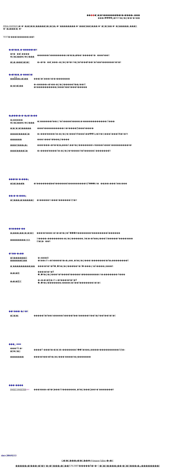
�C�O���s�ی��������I (141, 466)
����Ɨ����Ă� (20, 134)
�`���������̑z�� (22, 266)
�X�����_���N (126, 26)
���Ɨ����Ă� (19, 151)
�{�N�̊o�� (16, 86)
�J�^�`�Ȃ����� (20, 128)
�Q (18, 351)
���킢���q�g (19, 145)
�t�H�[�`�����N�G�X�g (40, 26)
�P (11, 351)
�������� (67, 26)
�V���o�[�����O (22, 200)
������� (17, 357)
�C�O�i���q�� (110, 466)
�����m (15, 79)
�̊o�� (24, 79)
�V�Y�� (106, 26)
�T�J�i (14, 316)
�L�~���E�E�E (19, 62)
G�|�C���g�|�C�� (75, 460)
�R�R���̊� (17, 184)
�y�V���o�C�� (57, 466)
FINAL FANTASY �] (12, 26)
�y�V (110, 460)
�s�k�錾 (15, 273)
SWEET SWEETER (18, 390)
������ (16, 139)
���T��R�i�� (88, 26)
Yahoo (103, 460)
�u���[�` (12, 29)
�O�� (17, 57)
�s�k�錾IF (15, 281)
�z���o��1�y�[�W (22, 233)
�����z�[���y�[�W (30, 466)
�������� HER (20, 240)
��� (31, 57)
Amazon (96, 460)
